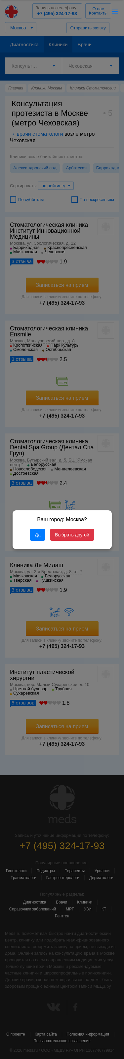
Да (37, 534)
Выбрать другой (72, 534)
